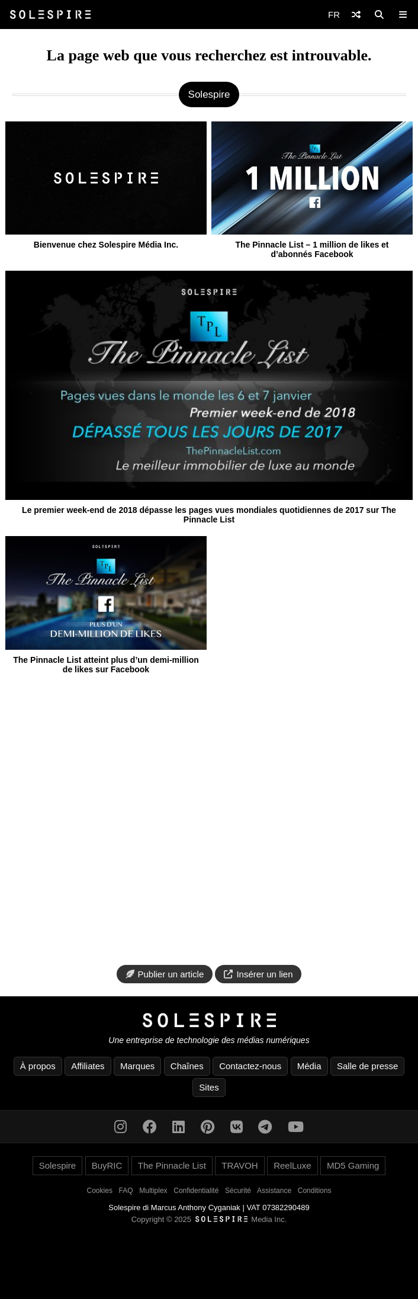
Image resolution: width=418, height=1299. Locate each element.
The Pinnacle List (172, 1165)
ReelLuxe (292, 1165)
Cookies (99, 1190)
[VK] (236, 1127)
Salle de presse (367, 1066)
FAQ (126, 1190)
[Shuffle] (356, 14)
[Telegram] (265, 1127)
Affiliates (87, 1066)
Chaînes (187, 1066)
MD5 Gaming (353, 1165)
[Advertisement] (209, 820)
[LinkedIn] (178, 1127)
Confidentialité (195, 1190)
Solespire (57, 1165)
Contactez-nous (250, 1066)
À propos (38, 1066)
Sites (208, 1087)
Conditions (315, 1190)
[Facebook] (150, 1127)
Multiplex (153, 1190)
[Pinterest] (207, 1127)
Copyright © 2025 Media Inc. (209, 1219)
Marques (137, 1066)
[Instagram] (120, 1127)
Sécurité (238, 1190)
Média (309, 1066)
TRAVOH (239, 1165)
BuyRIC (107, 1165)
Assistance (274, 1190)
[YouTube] (296, 1127)
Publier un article (165, 974)
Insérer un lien (258, 974)
